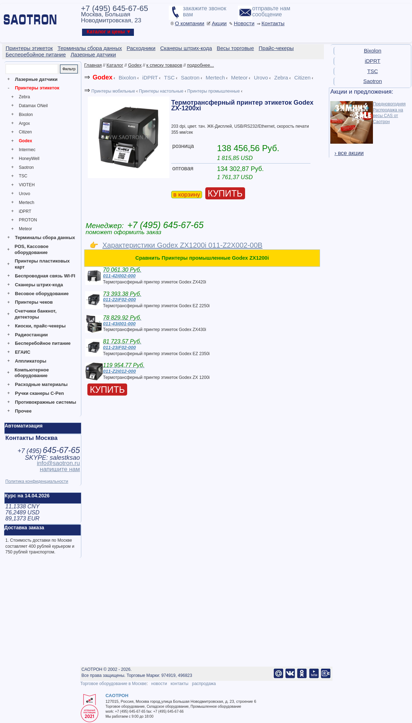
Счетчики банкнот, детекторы (35, 314)
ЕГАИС (22, 352)
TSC (23, 175)
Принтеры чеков (34, 302)
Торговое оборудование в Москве (113, 683)
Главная (93, 65)
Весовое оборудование (42, 293)
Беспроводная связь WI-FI (45, 275)
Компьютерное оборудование (32, 373)
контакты (179, 683)
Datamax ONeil (33, 105)
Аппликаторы (30, 361)
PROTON (28, 219)
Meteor (25, 228)
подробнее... (200, 65)
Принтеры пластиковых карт (42, 264)
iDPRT (25, 211)
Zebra (24, 96)
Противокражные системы (45, 402)
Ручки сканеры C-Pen (39, 393)
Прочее (23, 411)
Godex (25, 140)
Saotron (26, 167)
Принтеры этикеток (37, 87)
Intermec (27, 149)
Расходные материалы (41, 384)
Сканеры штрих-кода (39, 284)
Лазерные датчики (36, 79)
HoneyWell (29, 158)
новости (159, 683)
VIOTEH (27, 184)
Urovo (24, 193)
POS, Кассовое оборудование (31, 249)
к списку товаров (164, 65)
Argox (24, 123)
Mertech (26, 202)
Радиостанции (31, 334)
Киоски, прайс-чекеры (40, 326)
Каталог (115, 65)
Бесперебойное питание (43, 343)
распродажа (204, 683)
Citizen (25, 131)
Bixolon (26, 114)
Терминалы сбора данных (45, 237)
